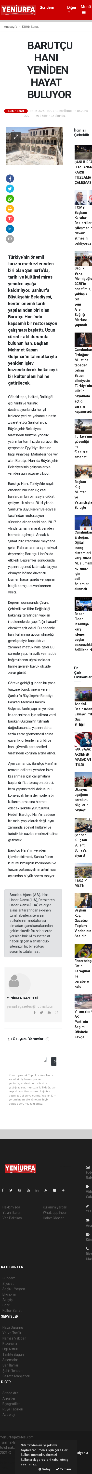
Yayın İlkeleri (11, 1213)
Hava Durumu (12, 1327)
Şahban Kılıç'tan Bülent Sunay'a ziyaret (81, 845)
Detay (45, 1469)
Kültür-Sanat (30, 26)
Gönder (54, 1061)
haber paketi (9, 1458)
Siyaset (8, 1284)
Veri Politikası (12, 1218)
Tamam (63, 1469)
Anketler (8, 1398)
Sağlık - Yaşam (13, 1289)
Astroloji (8, 1415)
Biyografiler (11, 1404)
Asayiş (7, 1300)
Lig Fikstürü (10, 1349)
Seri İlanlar (10, 1365)
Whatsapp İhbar (55, 1213)
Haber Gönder (53, 1218)
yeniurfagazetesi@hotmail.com (31, 1006)
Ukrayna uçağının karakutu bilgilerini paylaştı (82, 800)
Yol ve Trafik (11, 1333)
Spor (6, 1305)
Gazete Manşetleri (16, 1376)
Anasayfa (11, 26)
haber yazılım (10, 1463)
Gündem (46, 7)
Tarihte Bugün (13, 1354)
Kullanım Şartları (55, 1207)
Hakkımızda (11, 1207)
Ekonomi (9, 1294)
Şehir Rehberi (12, 1371)
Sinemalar (10, 1360)
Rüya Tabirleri (12, 1409)
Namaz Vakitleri (14, 1338)
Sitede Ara (10, 1393)
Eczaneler (9, 1344)
